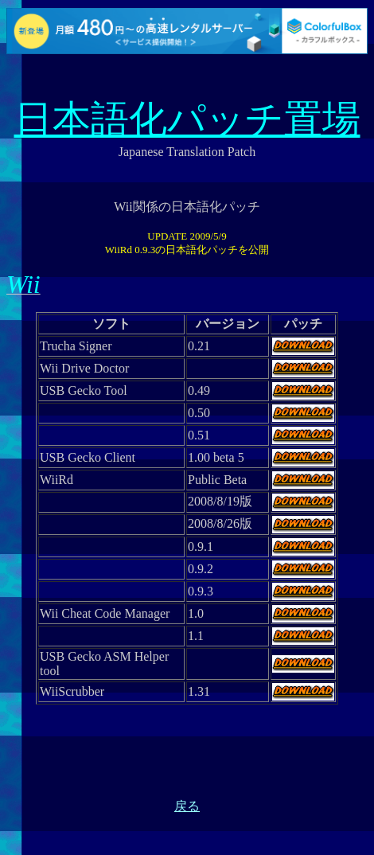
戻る (187, 806)
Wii (23, 284)
